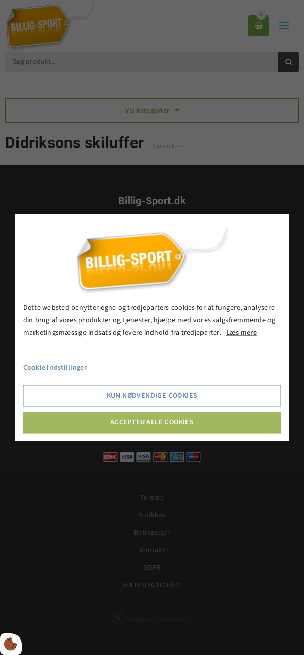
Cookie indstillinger (55, 368)
